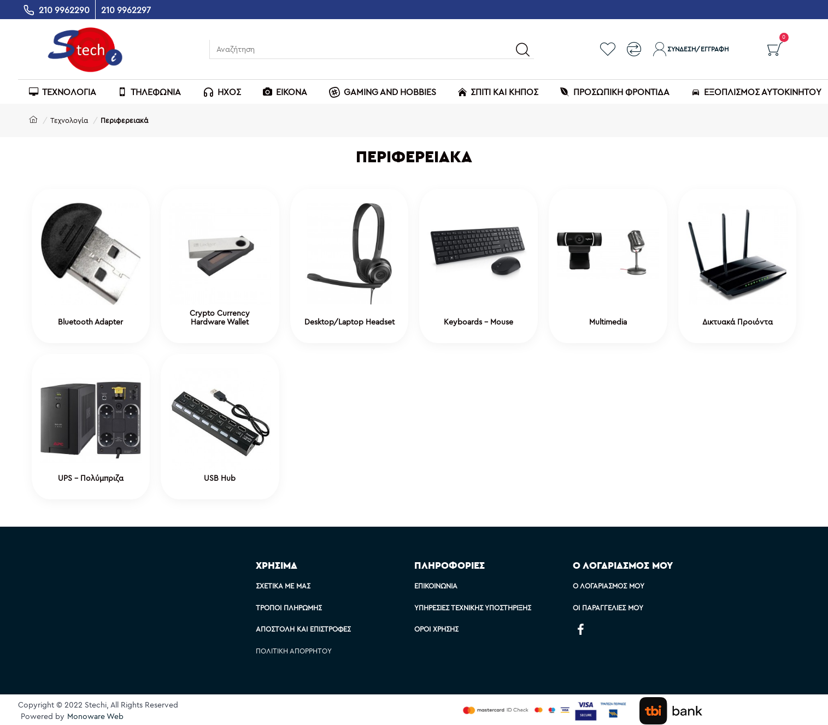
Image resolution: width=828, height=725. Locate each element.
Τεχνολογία (69, 120)
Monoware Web (95, 716)
